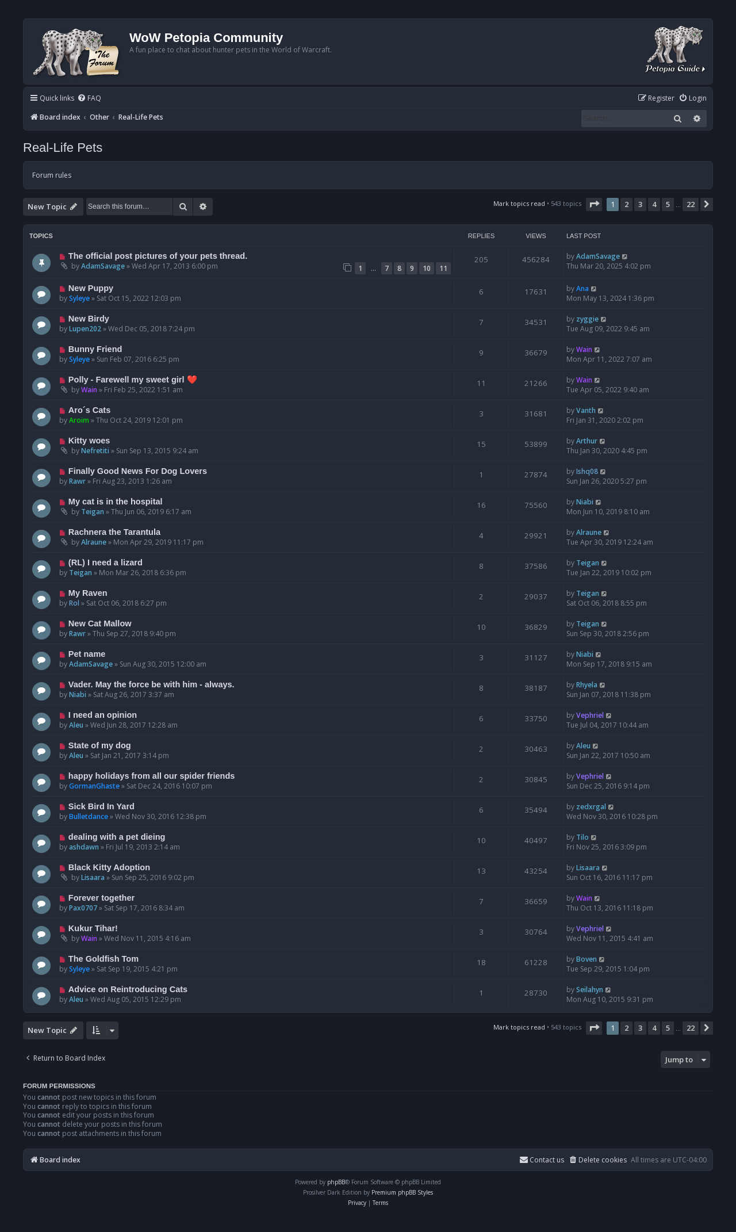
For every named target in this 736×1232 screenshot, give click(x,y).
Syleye (79, 298)
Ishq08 (587, 471)
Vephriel (590, 715)
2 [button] (626, 204)
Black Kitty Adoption (109, 867)
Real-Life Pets (62, 147)
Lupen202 (85, 329)
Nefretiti (95, 451)
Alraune (93, 542)
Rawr (77, 481)
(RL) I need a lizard (105, 562)
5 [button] (668, 204)
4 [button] (654, 204)
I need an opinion (102, 715)
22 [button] (691, 204)
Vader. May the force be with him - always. (151, 684)
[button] (594, 204)
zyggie (587, 319)
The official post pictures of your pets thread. (157, 256)
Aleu (76, 725)
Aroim (79, 420)
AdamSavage (103, 266)
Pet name (87, 654)
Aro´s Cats (89, 410)
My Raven (88, 593)
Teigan (92, 511)
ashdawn (84, 847)
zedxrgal (591, 807)
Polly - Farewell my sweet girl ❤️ (132, 379)
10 (427, 268)
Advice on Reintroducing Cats (127, 989)
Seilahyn (589, 989)
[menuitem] (89, 98)
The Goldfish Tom (103, 958)
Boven (586, 959)
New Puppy (90, 288)
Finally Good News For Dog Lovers (137, 471)
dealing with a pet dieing (117, 836)
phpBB (336, 1182)
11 (443, 268)
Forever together (101, 897)
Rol (74, 603)
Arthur (586, 441)
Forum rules (51, 175)
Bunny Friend (95, 349)
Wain (584, 349)
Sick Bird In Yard (101, 806)
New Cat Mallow (100, 623)
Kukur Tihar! (93, 928)
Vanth (586, 410)
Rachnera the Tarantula (114, 532)
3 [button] (640, 204)
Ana (582, 288)
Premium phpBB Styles (402, 1192)
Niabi (584, 502)
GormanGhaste (94, 786)
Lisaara (93, 877)
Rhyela (586, 685)
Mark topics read (519, 203)
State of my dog (99, 745)
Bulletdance (88, 816)
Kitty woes (89, 440)
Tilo (582, 837)
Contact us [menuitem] (541, 1160)
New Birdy (88, 318)
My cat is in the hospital (115, 501)
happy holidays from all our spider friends (151, 775)
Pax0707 (83, 908)
